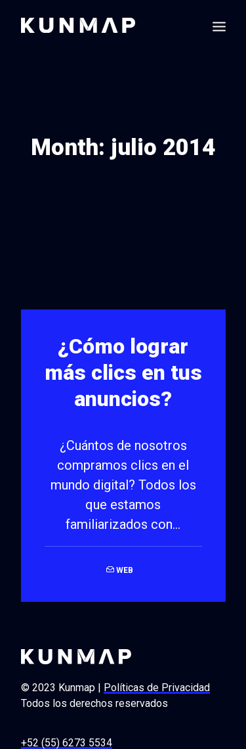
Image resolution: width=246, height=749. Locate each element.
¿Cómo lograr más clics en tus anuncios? (123, 370)
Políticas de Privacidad (157, 685)
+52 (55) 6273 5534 (66, 740)
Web (124, 567)
